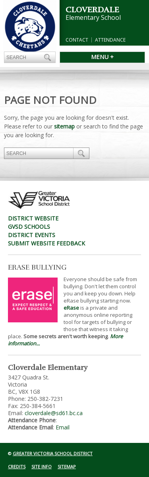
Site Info (41, 466)
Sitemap (67, 466)
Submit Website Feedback (46, 243)
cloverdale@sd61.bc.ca (54, 413)
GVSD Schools (29, 226)
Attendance (110, 39)
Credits (16, 466)
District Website (33, 218)
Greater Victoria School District (53, 453)
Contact (77, 39)
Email (63, 427)
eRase (71, 307)
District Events (31, 235)
